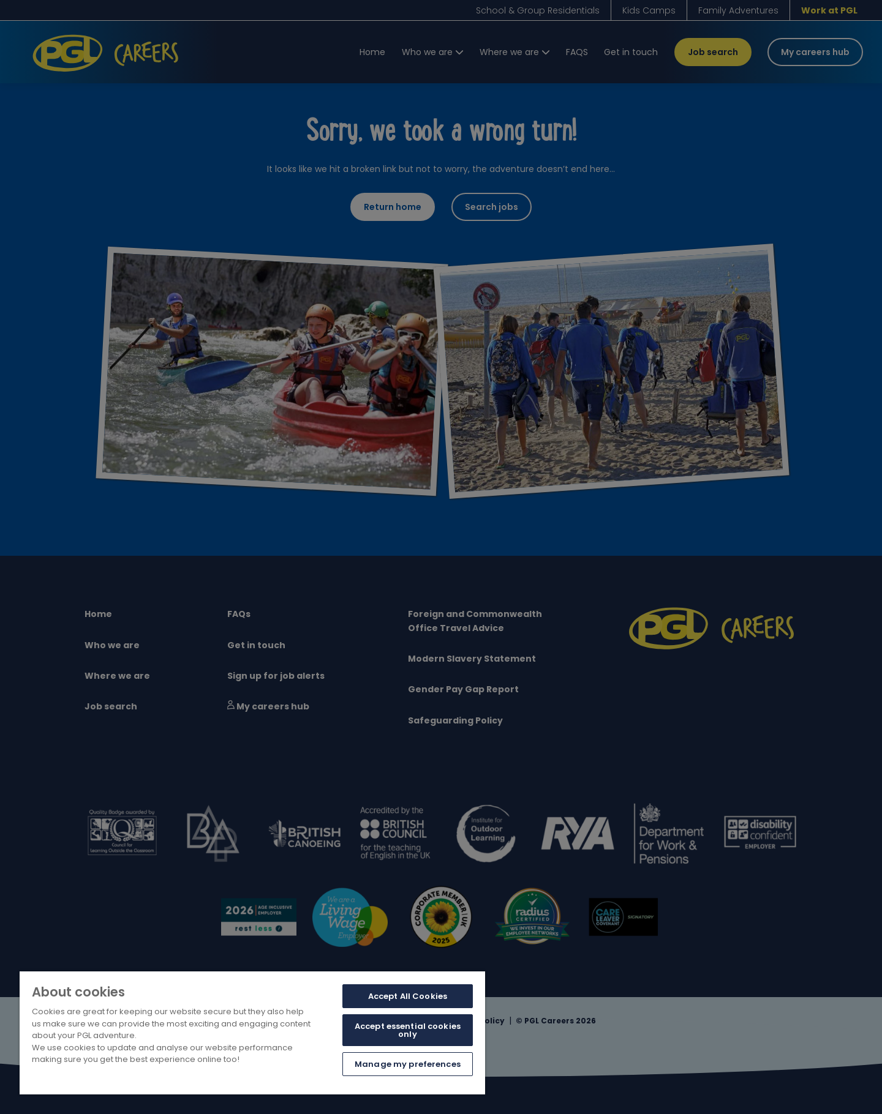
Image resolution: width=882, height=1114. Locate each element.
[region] (252, 1032)
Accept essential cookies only (408, 1030)
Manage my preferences (408, 1064)
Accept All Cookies (407, 996)
